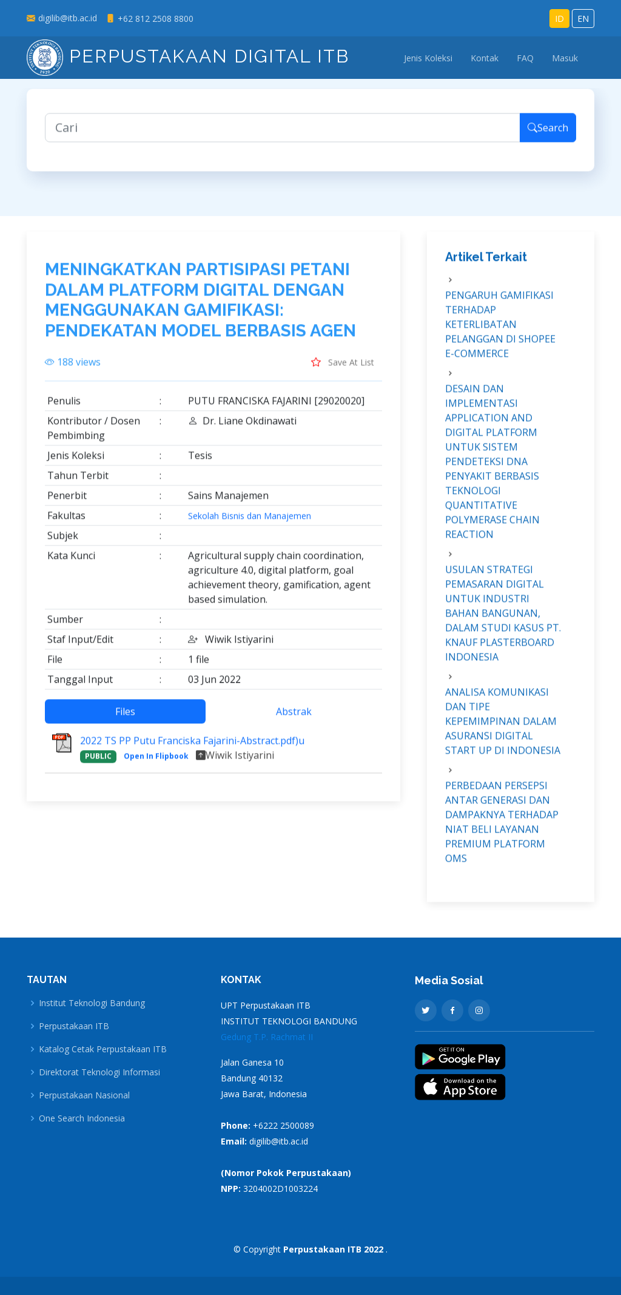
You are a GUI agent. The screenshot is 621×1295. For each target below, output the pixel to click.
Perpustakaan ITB (74, 1026)
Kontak (484, 58)
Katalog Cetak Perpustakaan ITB (103, 1049)
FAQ (525, 58)
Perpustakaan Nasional (84, 1095)
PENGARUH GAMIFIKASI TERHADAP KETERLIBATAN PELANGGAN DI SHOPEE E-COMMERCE (500, 330)
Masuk (565, 58)
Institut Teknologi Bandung (92, 1003)
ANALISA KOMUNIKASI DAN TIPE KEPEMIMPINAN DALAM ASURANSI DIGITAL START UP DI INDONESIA (502, 727)
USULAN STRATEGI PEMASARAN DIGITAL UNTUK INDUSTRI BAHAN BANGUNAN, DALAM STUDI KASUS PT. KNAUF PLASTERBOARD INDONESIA (503, 619)
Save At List (342, 368)
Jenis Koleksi (428, 58)
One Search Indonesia (82, 1118)
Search (548, 133)
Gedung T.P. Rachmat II (267, 1037)
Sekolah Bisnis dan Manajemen (249, 522)
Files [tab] (125, 718)
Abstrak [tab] (294, 718)
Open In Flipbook (156, 762)
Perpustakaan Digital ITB (188, 56)
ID (559, 18)
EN (583, 18)
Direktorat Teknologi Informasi (99, 1072)
